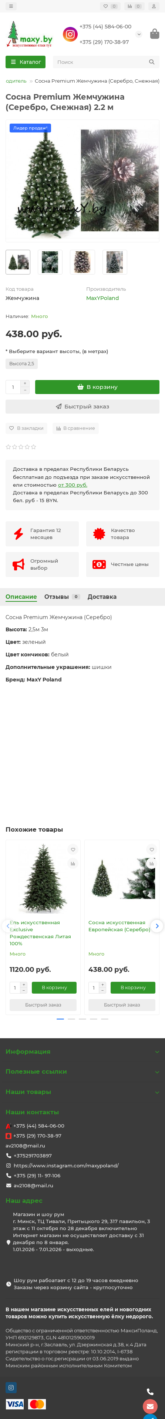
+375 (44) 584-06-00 (105, 26)
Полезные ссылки (82, 1071)
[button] (8, 926)
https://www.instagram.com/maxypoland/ (66, 1165)
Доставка (102, 596)
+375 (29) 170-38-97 (104, 42)
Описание (21, 596)
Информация (82, 1051)
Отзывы (62, 596)
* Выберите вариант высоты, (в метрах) (57, 351)
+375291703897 (33, 1156)
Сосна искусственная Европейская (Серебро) (119, 925)
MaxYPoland (102, 298)
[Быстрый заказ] (82, 407)
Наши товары (82, 1091)
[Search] (106, 62)
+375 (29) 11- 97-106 (37, 1175)
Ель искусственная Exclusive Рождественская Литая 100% (40, 932)
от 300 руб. (72, 485)
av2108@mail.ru (25, 1146)
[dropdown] (11, 6)
